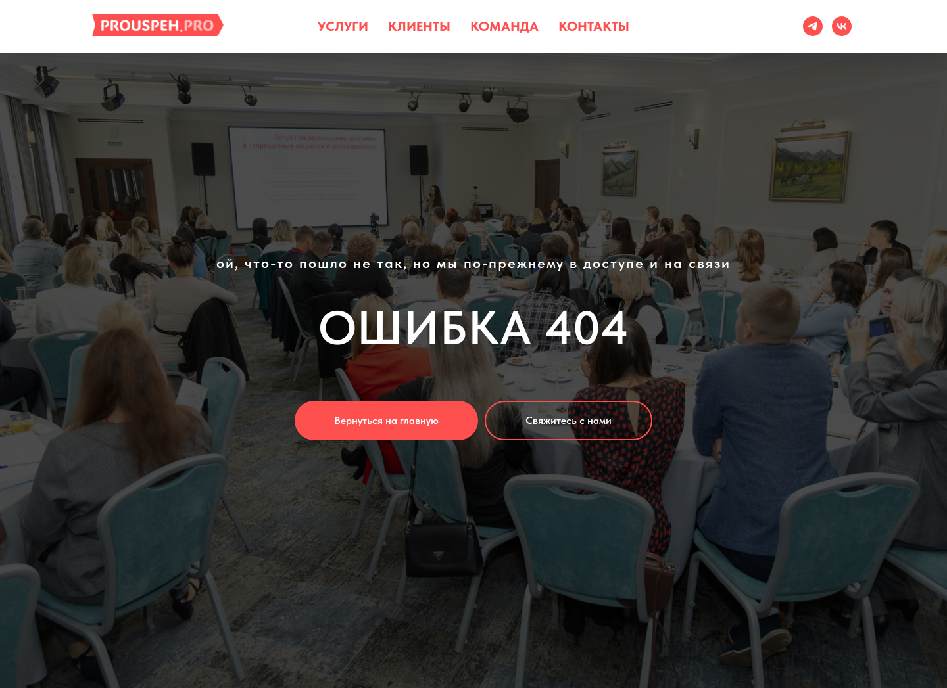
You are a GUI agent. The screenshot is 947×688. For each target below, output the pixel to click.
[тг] (813, 26)
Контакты (593, 26)
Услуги (343, 26)
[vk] (842, 26)
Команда (504, 26)
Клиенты (419, 26)
